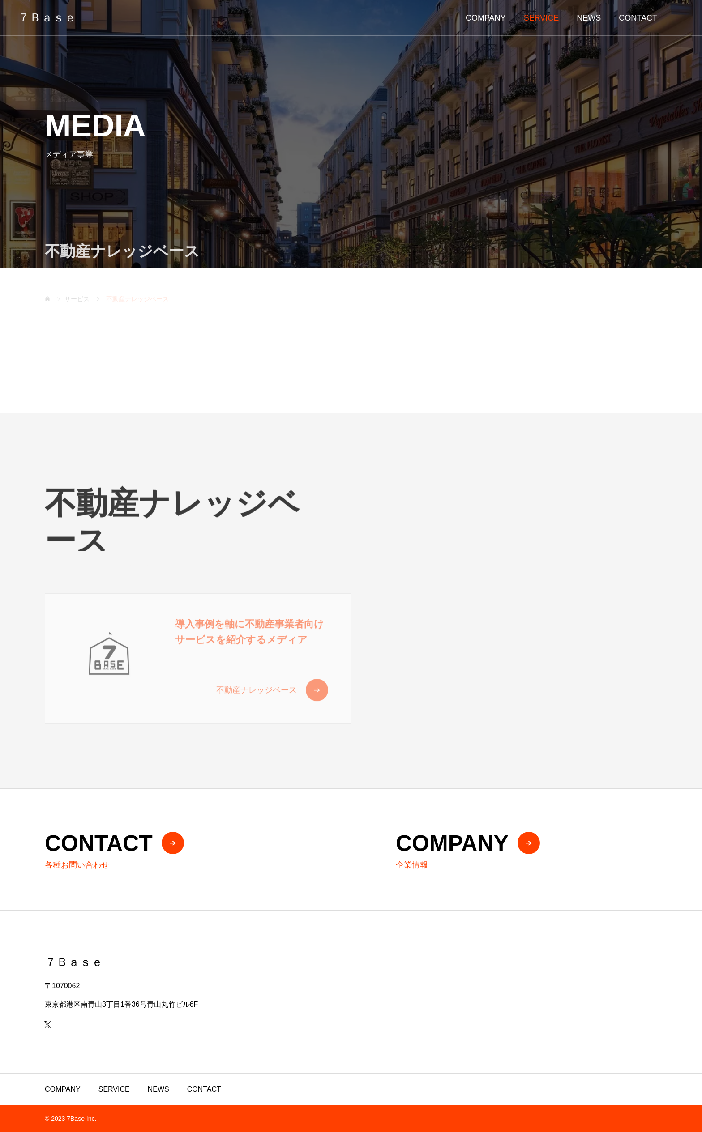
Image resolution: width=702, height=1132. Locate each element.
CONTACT (638, 17)
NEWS (589, 17)
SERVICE (541, 17)
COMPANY (486, 17)
